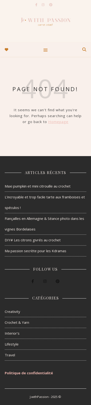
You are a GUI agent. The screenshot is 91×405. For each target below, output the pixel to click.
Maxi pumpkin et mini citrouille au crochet (38, 186)
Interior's (12, 333)
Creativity (12, 311)
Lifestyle (12, 344)
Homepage (58, 121)
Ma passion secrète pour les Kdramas (35, 250)
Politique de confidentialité (29, 373)
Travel (10, 355)
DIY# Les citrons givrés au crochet (33, 240)
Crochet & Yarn (17, 322)
